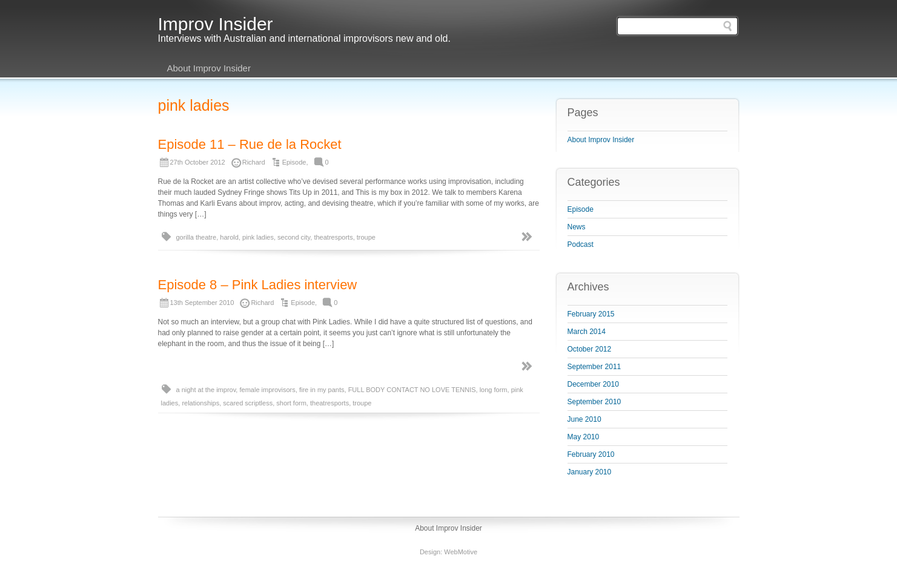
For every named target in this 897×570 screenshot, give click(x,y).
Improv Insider (215, 24)
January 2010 (590, 472)
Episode (294, 162)
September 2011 (594, 366)
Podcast (581, 244)
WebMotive (460, 551)
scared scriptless (248, 403)
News (577, 227)
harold (229, 237)
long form (494, 389)
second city (293, 237)
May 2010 (584, 437)
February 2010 (591, 454)
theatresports (333, 237)
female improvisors (267, 389)
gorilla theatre (196, 237)
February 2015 (591, 314)
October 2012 (590, 349)
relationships (200, 403)
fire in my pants (322, 389)
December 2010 (593, 384)
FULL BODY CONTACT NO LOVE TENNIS (412, 389)
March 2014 (587, 331)
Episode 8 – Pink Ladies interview (257, 284)
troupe (366, 237)
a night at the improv (206, 389)
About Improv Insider (209, 68)
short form (291, 403)
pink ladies (258, 237)
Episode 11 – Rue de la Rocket (250, 144)
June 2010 (584, 419)
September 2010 (594, 402)
